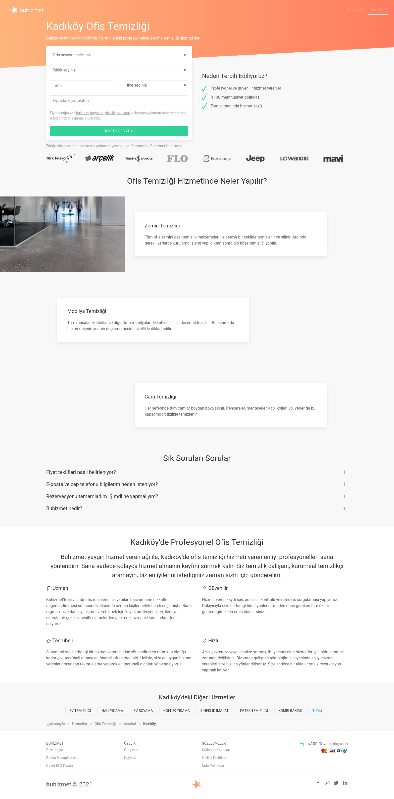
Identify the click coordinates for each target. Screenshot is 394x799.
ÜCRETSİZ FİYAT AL (119, 131)
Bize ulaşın (54, 750)
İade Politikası (213, 766)
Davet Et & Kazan (59, 766)
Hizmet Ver (378, 10)
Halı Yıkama (112, 711)
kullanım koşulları (90, 113)
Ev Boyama (143, 711)
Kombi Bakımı (290, 711)
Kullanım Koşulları (216, 750)
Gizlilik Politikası (214, 758)
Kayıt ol (130, 758)
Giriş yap (131, 750)
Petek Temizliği (254, 711)
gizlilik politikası (117, 113)
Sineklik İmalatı (215, 711)
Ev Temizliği (80, 711)
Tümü (317, 711)
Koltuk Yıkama (176, 711)
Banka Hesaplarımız (61, 758)
